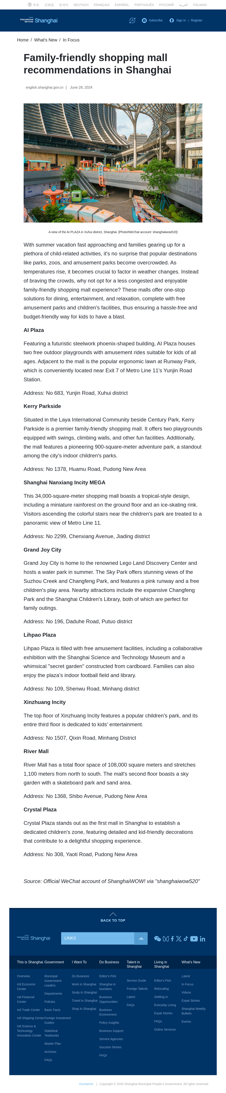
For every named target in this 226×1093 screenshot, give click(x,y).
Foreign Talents (137, 988)
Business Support (111, 1031)
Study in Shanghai (84, 992)
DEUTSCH (81, 5)
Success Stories (110, 1047)
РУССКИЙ (166, 5)
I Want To (79, 962)
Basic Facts (52, 1010)
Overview (23, 976)
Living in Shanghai (161, 964)
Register (196, 20)
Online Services (165, 1029)
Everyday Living (165, 1005)
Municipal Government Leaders (52, 980)
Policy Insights (109, 1022)
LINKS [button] (106, 938)
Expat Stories (163, 1013)
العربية (183, 5)
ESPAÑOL (122, 5)
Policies (49, 1001)
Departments (53, 993)
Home (23, 39)
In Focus (71, 39)
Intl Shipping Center (30, 1018)
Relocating (161, 988)
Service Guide (136, 980)
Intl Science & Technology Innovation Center (29, 1030)
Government (54, 962)
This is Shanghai (30, 962)
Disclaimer (86, 1084)
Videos (186, 992)
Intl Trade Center (28, 1010)
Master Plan (52, 1043)
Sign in (181, 20)
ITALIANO (200, 5)
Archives (50, 1052)
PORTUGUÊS (144, 5)
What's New (46, 39)
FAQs (48, 1060)
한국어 (63, 5)
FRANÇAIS (101, 5)
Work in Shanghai (84, 984)
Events (186, 1021)
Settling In (161, 997)
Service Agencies (111, 1039)
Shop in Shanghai (84, 1009)
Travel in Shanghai (85, 1000)
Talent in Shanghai (134, 964)
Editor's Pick (107, 976)
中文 (33, 4)
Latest (131, 997)
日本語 (49, 5)
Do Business (80, 976)
